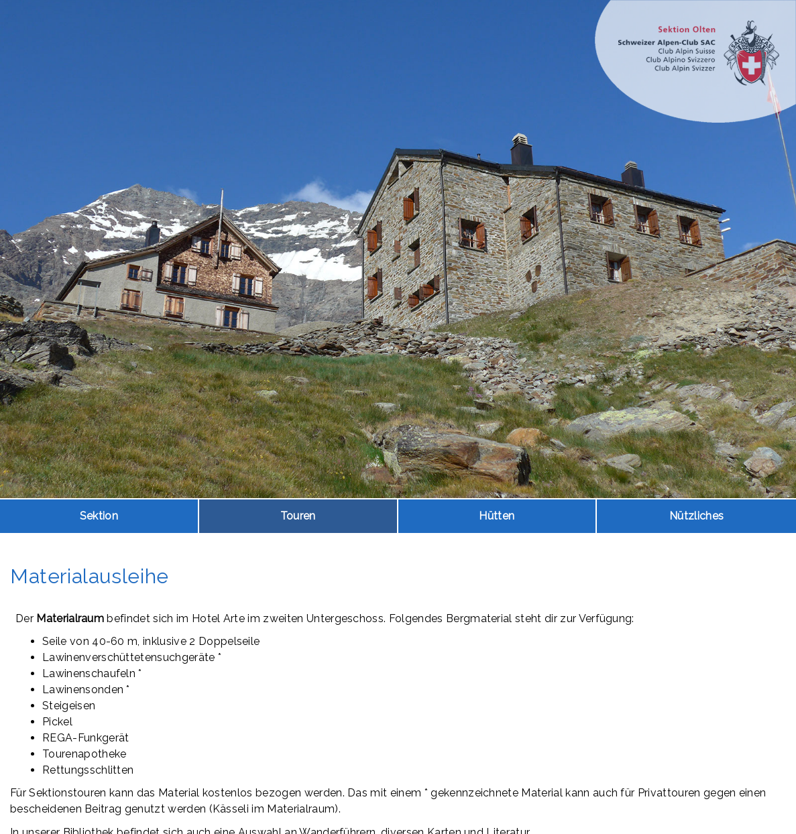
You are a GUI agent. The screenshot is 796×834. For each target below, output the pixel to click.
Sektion (99, 516)
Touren (298, 516)
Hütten (496, 516)
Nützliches (696, 516)
